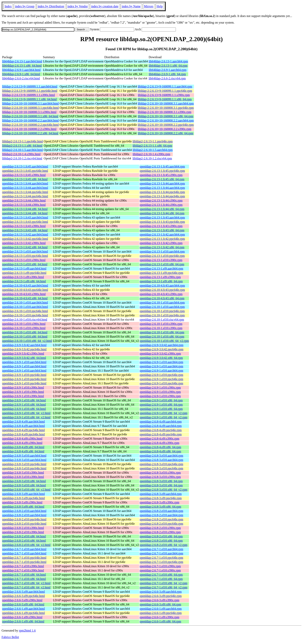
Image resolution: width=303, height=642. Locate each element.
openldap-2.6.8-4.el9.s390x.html (22, 438)
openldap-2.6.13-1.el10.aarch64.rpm (162, 251)
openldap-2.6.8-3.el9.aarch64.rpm (161, 494)
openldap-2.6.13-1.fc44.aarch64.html (25, 183)
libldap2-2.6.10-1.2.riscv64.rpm (152, 158)
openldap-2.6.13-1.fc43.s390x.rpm (161, 226)
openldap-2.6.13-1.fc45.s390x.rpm (161, 175)
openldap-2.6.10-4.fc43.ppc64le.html (25, 289)
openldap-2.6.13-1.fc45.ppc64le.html (25, 170)
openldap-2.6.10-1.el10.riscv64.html (24, 319)
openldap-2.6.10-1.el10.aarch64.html (25, 302)
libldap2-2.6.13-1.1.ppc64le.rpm (153, 141)
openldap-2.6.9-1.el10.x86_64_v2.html (26, 413)
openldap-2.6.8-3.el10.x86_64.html (24, 481)
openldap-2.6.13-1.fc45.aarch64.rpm (162, 166)
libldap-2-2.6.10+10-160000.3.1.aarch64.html (30, 103)
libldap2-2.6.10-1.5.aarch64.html (22, 150)
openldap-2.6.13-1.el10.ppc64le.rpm (162, 255)
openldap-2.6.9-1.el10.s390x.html (23, 387)
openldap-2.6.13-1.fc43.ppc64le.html (25, 221)
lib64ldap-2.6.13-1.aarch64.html (22, 61)
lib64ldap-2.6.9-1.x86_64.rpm (167, 74)
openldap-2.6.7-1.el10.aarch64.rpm (161, 549)
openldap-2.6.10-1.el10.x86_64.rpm (162, 332)
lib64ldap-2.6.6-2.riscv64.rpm (167, 78)
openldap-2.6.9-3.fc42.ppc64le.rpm (161, 349)
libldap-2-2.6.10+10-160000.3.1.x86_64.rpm (165, 116)
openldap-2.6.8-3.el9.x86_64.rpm (160, 506)
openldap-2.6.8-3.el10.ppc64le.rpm (161, 464)
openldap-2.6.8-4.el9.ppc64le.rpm (161, 430)
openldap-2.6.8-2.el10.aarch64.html (24, 511)
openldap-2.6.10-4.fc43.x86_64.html (25, 298)
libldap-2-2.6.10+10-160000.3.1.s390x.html (29, 112)
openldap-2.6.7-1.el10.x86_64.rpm (161, 574)
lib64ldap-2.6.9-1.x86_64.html (21, 74)
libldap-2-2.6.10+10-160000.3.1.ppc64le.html (30, 107)
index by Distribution (51, 6)
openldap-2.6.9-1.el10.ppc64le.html (24, 374)
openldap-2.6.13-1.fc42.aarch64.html (25, 234)
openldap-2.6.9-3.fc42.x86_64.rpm (161, 357)
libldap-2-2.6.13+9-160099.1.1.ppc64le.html (29, 90)
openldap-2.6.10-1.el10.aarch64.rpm (162, 302)
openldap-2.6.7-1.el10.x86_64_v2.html (26, 583)
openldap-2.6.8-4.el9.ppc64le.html (23, 430)
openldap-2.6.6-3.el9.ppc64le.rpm (161, 596)
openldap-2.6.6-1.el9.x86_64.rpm (160, 621)
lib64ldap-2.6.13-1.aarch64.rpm (168, 61)
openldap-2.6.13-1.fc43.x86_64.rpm (162, 230)
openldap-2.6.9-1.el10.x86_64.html (24, 400)
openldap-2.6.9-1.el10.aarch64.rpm (161, 362)
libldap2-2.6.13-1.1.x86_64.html (22, 145)
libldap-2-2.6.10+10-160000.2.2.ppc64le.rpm (166, 124)
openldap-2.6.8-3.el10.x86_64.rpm (161, 481)
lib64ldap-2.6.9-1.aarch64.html (21, 70)
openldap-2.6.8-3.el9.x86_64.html (23, 506)
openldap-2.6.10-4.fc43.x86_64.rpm (162, 298)
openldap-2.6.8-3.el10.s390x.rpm (160, 472)
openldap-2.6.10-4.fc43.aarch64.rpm (162, 285)
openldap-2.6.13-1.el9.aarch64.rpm (161, 268)
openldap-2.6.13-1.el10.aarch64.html (25, 251)
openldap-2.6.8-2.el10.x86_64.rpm (161, 536)
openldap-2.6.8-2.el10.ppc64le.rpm (161, 519)
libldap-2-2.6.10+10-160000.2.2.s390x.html (29, 129)
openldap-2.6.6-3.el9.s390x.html (22, 600)
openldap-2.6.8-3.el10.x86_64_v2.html (26, 489)
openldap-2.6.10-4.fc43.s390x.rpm (161, 294)
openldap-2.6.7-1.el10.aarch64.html (24, 549)
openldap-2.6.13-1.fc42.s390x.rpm (161, 243)
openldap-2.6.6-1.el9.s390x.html (22, 617)
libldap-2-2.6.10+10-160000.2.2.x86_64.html (30, 133)
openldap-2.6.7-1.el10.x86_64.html (24, 574)
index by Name (131, 6)
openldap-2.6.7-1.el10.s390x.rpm (160, 566)
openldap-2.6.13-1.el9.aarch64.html (24, 268)
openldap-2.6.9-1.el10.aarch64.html (24, 362)
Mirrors (148, 6)
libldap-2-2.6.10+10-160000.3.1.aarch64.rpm (166, 103)
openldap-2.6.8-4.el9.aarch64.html (23, 421)
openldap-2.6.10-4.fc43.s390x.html (24, 294)
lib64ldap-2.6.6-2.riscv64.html (21, 78)
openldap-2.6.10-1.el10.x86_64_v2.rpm (164, 340)
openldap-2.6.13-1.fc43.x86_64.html (25, 230)
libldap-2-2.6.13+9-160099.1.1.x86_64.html (29, 99)
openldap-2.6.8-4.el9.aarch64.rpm (161, 421)
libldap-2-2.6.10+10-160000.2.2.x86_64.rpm (165, 133)
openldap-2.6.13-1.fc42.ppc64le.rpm (162, 238)
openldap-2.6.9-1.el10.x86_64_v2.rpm (163, 413)
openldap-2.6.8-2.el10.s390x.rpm (160, 528)
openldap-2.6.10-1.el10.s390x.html (23, 323)
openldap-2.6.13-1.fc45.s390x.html (24, 175)
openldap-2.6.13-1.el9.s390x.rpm (160, 277)
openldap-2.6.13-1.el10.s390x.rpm (161, 260)
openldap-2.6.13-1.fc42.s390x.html (24, 243)
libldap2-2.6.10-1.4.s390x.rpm (151, 154)
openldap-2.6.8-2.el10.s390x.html (23, 528)
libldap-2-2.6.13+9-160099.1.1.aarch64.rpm (165, 86)
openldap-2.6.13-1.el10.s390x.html (23, 260)
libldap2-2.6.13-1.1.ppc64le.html (22, 141)
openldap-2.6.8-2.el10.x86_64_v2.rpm (163, 545)
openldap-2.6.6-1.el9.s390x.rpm (159, 617)
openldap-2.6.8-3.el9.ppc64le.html (23, 498)
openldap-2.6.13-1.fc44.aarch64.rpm (162, 183)
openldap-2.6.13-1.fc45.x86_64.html (25, 179)
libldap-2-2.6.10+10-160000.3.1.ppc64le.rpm (166, 107)
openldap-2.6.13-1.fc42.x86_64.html (25, 247)
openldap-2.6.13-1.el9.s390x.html (23, 277)
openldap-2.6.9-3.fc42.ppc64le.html (24, 349)
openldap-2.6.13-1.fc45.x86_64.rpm (162, 179)
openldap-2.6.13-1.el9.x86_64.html (24, 281)
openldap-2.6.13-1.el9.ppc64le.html (24, 272)
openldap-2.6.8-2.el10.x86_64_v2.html (26, 545)
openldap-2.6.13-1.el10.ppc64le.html (25, 255)
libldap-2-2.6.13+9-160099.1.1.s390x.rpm (164, 95)
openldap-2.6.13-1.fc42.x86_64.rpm (162, 247)
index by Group (24, 6)
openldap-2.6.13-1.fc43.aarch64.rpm (162, 217)
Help (160, 6)
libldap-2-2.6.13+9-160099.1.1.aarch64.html (29, 86)
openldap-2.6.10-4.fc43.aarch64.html (25, 285)
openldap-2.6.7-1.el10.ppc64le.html (24, 557)
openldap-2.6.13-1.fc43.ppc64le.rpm (162, 221)
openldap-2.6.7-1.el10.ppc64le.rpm (161, 557)
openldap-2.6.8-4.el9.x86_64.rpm (160, 447)
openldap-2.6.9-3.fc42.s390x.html (23, 353)
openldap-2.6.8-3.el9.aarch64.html (23, 494)
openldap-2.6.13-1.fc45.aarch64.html (25, 166)
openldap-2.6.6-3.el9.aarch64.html (23, 591)
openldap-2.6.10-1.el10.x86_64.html (24, 332)
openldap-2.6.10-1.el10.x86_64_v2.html (27, 340)
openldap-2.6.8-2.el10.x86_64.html (24, 536)
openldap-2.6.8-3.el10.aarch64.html (24, 455)
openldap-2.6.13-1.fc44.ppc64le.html (25, 192)
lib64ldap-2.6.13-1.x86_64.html (22, 65)
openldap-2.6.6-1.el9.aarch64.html (23, 608)
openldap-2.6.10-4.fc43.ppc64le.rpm (162, 289)
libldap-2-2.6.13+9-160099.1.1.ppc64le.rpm (165, 90)
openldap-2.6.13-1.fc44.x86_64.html (25, 209)
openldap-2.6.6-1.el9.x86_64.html (23, 621)
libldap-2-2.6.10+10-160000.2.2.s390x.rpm (164, 129)
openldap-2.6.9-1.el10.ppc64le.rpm (161, 374)
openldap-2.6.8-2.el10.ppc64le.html (24, 519)
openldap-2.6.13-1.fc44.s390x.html (24, 200)
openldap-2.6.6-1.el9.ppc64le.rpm (161, 613)
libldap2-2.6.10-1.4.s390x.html (21, 154)
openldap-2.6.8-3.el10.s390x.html (23, 472)
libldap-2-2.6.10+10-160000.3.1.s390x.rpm (164, 112)
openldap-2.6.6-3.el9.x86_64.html (23, 604)
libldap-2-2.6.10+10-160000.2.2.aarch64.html (30, 120)
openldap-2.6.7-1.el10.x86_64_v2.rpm (163, 583)
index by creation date (104, 6)
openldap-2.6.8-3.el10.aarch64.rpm (161, 455)
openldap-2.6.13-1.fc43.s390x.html (24, 226)
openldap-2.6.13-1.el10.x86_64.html (24, 264)
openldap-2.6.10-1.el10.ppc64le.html (25, 311)
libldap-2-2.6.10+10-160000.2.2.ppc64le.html (30, 124)
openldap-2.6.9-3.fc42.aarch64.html (24, 345)
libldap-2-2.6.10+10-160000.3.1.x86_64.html (30, 116)
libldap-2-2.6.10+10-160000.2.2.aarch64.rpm (166, 120)
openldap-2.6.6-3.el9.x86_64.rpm (160, 604)
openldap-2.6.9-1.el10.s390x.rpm (160, 387)
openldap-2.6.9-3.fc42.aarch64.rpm (161, 345)
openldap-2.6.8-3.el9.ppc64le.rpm (161, 498)
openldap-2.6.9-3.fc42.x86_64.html (24, 357)
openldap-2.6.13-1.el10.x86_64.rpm (162, 264)
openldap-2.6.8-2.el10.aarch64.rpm (161, 511)
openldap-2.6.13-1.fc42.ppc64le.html (25, 238)
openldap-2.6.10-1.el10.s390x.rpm (161, 323)
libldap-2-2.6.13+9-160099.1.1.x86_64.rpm (165, 99)
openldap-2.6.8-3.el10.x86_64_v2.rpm (163, 489)
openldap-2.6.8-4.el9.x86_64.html (23, 447)
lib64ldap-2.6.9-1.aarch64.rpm (167, 70)
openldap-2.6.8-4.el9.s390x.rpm (159, 438)
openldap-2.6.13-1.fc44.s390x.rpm (161, 200)
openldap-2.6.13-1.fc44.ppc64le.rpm (162, 192)
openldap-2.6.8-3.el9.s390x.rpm (159, 502)
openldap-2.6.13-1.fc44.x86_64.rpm (162, 209)
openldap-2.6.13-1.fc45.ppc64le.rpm (162, 170)
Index (8, 6)
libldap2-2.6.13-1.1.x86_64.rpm (152, 145)
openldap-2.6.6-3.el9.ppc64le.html (23, 596)
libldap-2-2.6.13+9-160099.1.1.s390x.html (28, 95)
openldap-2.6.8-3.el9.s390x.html (22, 502)
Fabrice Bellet (10, 637)
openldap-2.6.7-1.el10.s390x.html (23, 566)
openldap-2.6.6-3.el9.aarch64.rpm (161, 591)
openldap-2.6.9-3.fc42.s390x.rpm (160, 353)
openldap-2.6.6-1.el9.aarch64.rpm (161, 608)
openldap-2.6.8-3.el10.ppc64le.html (24, 464)
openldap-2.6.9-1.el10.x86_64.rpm (161, 400)
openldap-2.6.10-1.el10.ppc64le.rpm (162, 311)
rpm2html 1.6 (27, 630)
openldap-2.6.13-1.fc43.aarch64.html (25, 217)
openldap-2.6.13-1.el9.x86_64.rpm (161, 281)
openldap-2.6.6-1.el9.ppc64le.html (23, 613)
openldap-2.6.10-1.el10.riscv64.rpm (162, 319)
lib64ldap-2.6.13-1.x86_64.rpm (168, 65)
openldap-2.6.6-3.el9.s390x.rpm (159, 600)
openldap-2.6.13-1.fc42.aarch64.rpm (162, 234)
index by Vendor (77, 6)
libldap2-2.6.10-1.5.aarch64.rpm (153, 150)
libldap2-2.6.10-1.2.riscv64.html (22, 158)
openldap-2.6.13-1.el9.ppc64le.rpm (161, 272)
